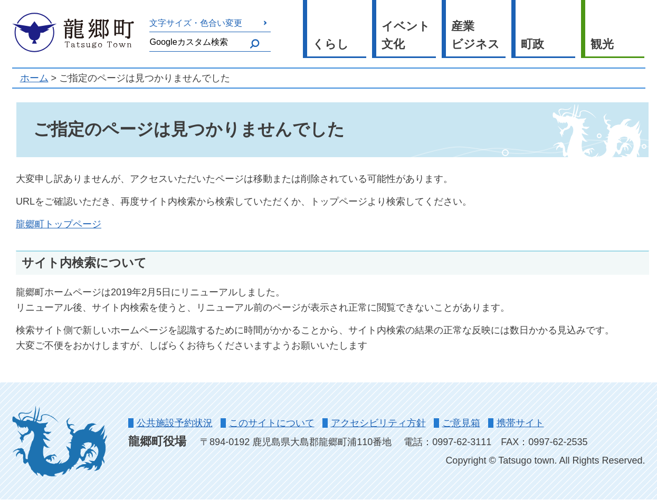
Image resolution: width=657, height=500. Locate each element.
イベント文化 (406, 35)
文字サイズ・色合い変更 (195, 22)
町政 (532, 44)
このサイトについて (272, 423)
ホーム (34, 78)
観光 (602, 44)
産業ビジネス (475, 35)
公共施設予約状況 (175, 423)
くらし (330, 44)
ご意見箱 (461, 423)
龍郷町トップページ (58, 224)
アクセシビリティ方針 (378, 423)
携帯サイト (520, 423)
